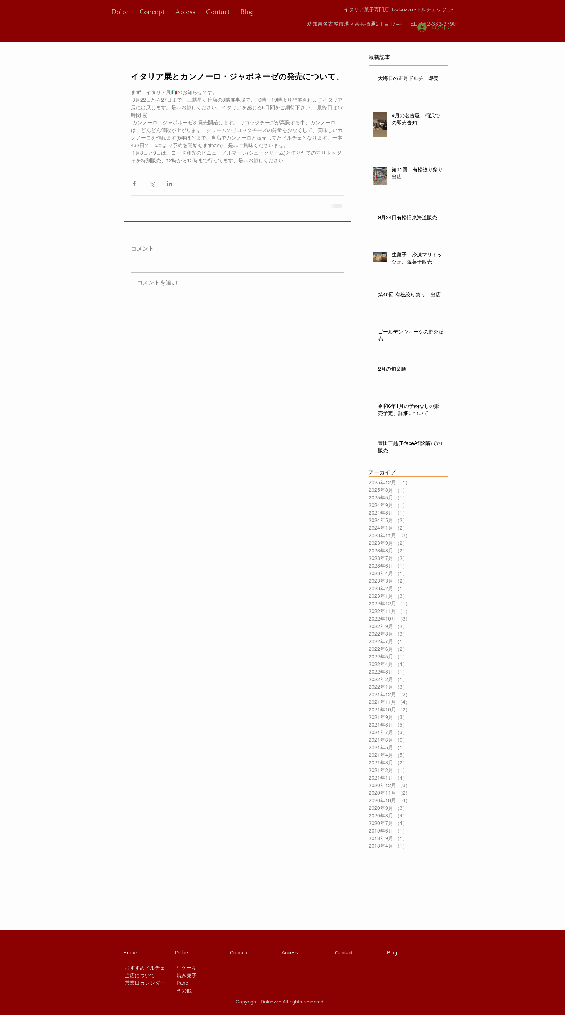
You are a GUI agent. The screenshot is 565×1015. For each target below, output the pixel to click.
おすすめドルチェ (145, 968)
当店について (140, 975)
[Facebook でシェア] (134, 183)
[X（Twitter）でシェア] (151, 183)
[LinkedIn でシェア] (169, 183)
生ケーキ (187, 968)
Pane (182, 983)
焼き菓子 (187, 975)
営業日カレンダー (145, 983)
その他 (184, 990)
